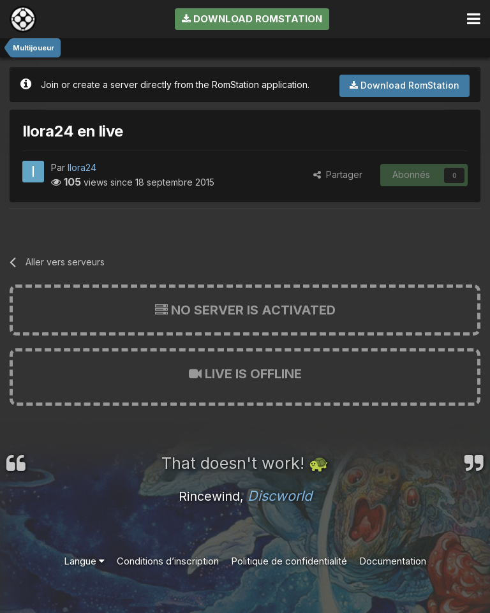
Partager (337, 174)
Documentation (392, 561)
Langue (84, 561)
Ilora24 (82, 167)
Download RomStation (252, 19)
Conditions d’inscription (168, 561)
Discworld (280, 495)
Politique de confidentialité (289, 561)
